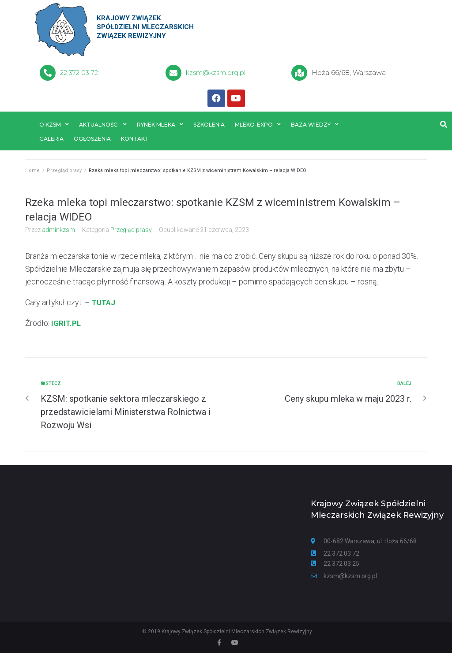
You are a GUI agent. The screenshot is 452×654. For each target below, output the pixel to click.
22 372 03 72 (79, 72)
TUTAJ (104, 303)
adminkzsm (58, 230)
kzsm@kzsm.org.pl (216, 72)
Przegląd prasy (64, 172)
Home (32, 172)
